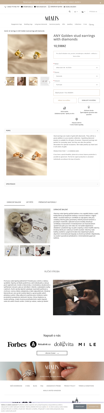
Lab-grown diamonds (41, 24)
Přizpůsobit (79, 407)
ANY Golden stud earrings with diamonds (32, 31)
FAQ (41, 385)
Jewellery (69, 24)
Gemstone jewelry (54, 24)
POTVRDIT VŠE (94, 407)
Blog (90, 25)
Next (48, 83)
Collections (77, 24)
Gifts (63, 24)
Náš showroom (16, 385)
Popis (52, 130)
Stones (57, 72)
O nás (84, 24)
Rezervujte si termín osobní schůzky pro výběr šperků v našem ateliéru (52, 2)
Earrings (13, 31)
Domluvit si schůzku (89, 100)
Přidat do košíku (64, 100)
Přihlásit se (93, 11)
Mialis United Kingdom (52, 390)
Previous (5, 83)
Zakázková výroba (54, 385)
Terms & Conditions (86, 385)
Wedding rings (29, 24)
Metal (56, 64)
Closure (57, 81)
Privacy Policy (69, 385)
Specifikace (52, 184)
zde (47, 407)
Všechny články (52, 353)
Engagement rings (17, 24)
